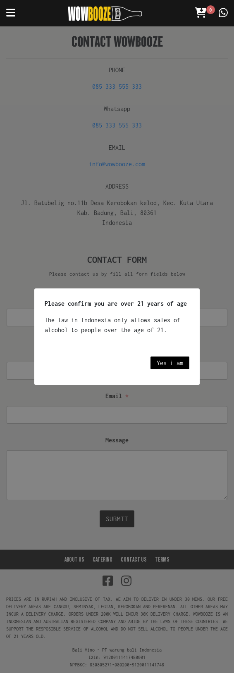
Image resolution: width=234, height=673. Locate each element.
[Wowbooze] (105, 13)
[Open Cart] (201, 13)
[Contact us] (223, 13)
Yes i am (170, 362)
